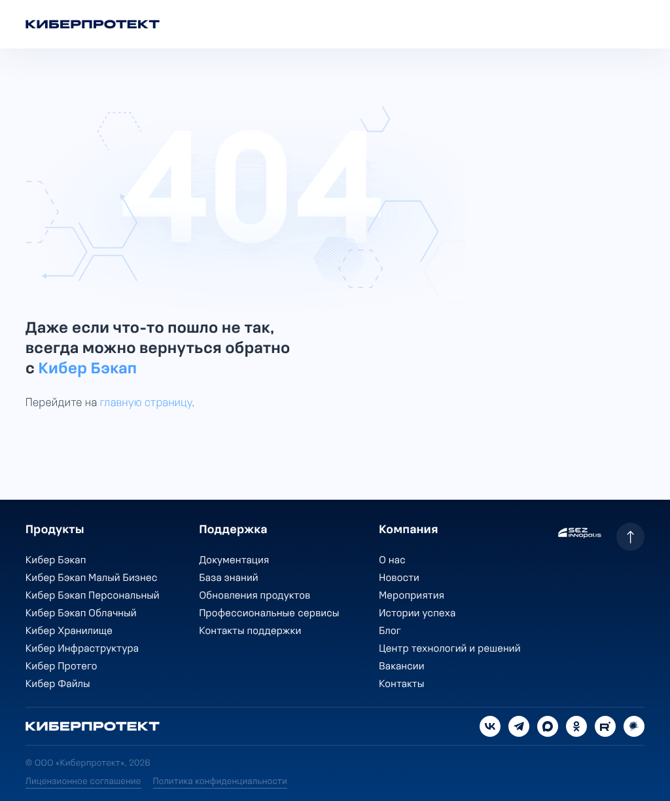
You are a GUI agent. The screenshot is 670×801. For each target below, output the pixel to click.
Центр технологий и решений (450, 649)
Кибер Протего (61, 666)
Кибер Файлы (58, 684)
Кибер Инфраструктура (82, 649)
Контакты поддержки (250, 631)
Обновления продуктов (254, 596)
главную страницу (146, 403)
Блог (390, 631)
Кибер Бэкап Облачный (81, 613)
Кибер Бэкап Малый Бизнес (92, 578)
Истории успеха (417, 613)
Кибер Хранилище (69, 631)
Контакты (401, 684)
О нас (392, 560)
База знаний (228, 578)
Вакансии (402, 666)
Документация (234, 560)
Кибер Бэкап (88, 369)
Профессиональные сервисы (269, 613)
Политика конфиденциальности (220, 782)
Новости (399, 578)
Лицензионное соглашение (83, 782)
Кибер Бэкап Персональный (93, 596)
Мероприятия (411, 596)
